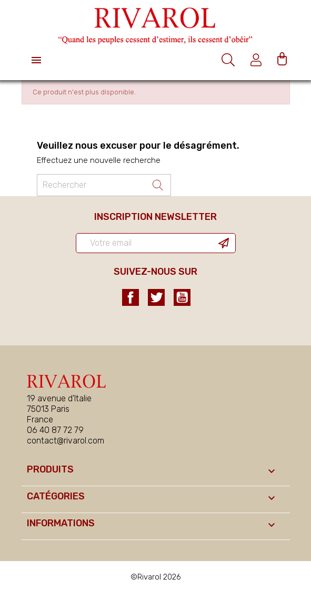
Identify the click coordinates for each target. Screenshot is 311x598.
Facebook (130, 297)
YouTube (182, 297)
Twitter (156, 297)
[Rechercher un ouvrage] (104, 185)
